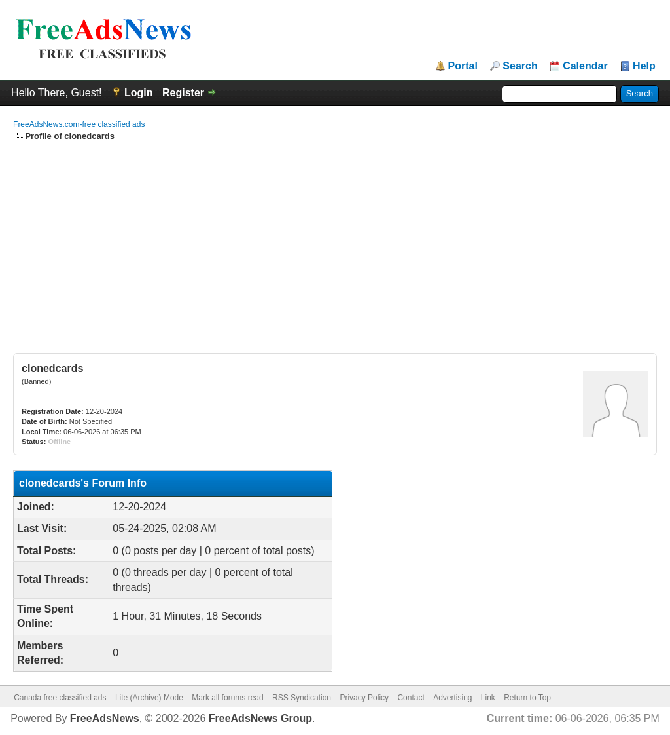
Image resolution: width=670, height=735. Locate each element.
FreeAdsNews (104, 718)
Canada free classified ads (60, 697)
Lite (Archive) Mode (149, 697)
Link (488, 697)
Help (644, 66)
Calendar (585, 66)
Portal (463, 66)
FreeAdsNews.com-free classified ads (79, 124)
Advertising (452, 697)
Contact (410, 697)
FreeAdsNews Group (260, 718)
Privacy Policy (364, 697)
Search (519, 66)
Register (183, 92)
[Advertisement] (335, 240)
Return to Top (527, 697)
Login (138, 92)
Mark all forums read (227, 697)
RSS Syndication (301, 697)
